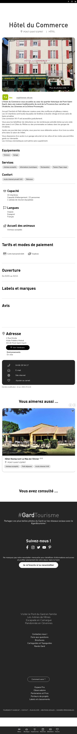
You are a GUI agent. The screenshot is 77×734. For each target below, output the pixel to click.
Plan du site (34, 710)
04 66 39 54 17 (22, 365)
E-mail (18, 370)
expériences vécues (24, 97)
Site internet (20, 375)
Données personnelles (65, 710)
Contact (24, 710)
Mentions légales (48, 710)
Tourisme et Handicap (11, 710)
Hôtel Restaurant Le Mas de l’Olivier (22, 458)
